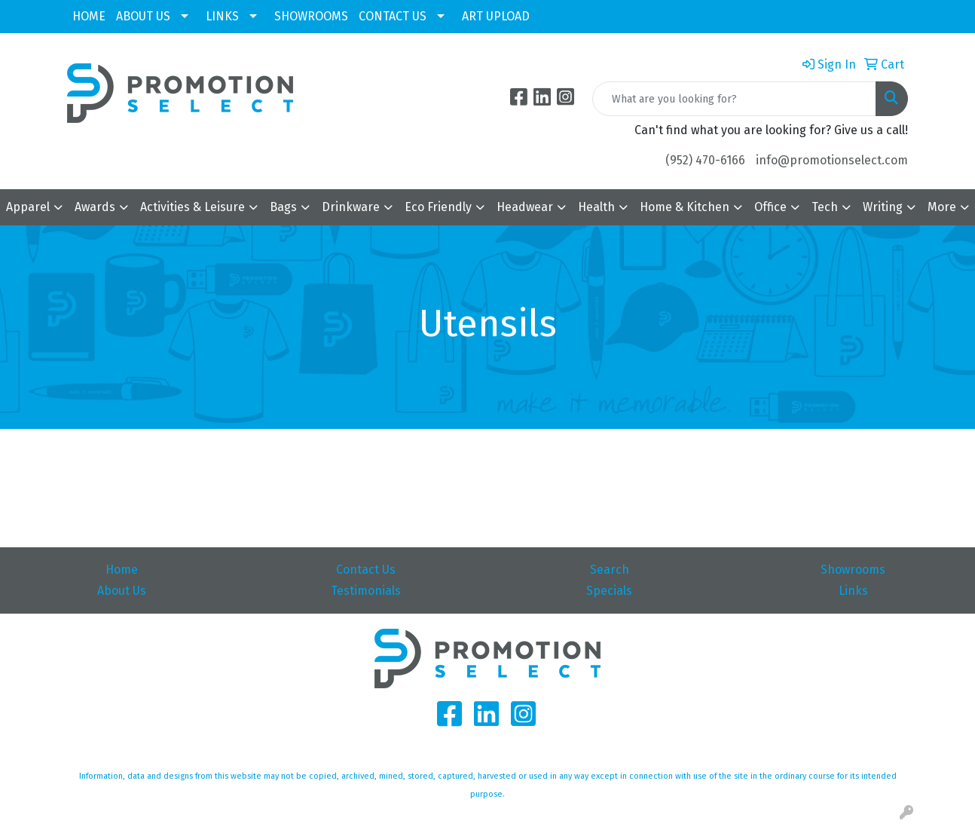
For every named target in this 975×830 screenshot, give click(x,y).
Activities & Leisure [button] (192, 207)
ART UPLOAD (496, 16)
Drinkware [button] (351, 207)
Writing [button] (883, 207)
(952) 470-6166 (705, 160)
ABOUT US (143, 16)
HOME (88, 16)
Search (609, 569)
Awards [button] (95, 207)
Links (853, 590)
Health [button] (596, 207)
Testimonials (366, 590)
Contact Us (366, 569)
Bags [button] (283, 207)
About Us (121, 590)
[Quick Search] (734, 98)
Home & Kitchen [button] (684, 207)
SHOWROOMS (311, 16)
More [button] (942, 207)
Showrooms (853, 569)
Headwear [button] (525, 207)
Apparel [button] (28, 207)
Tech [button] (824, 207)
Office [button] (770, 207)
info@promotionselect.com (832, 160)
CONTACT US (392, 16)
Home (121, 569)
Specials (609, 590)
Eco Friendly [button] (438, 207)
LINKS (222, 16)
